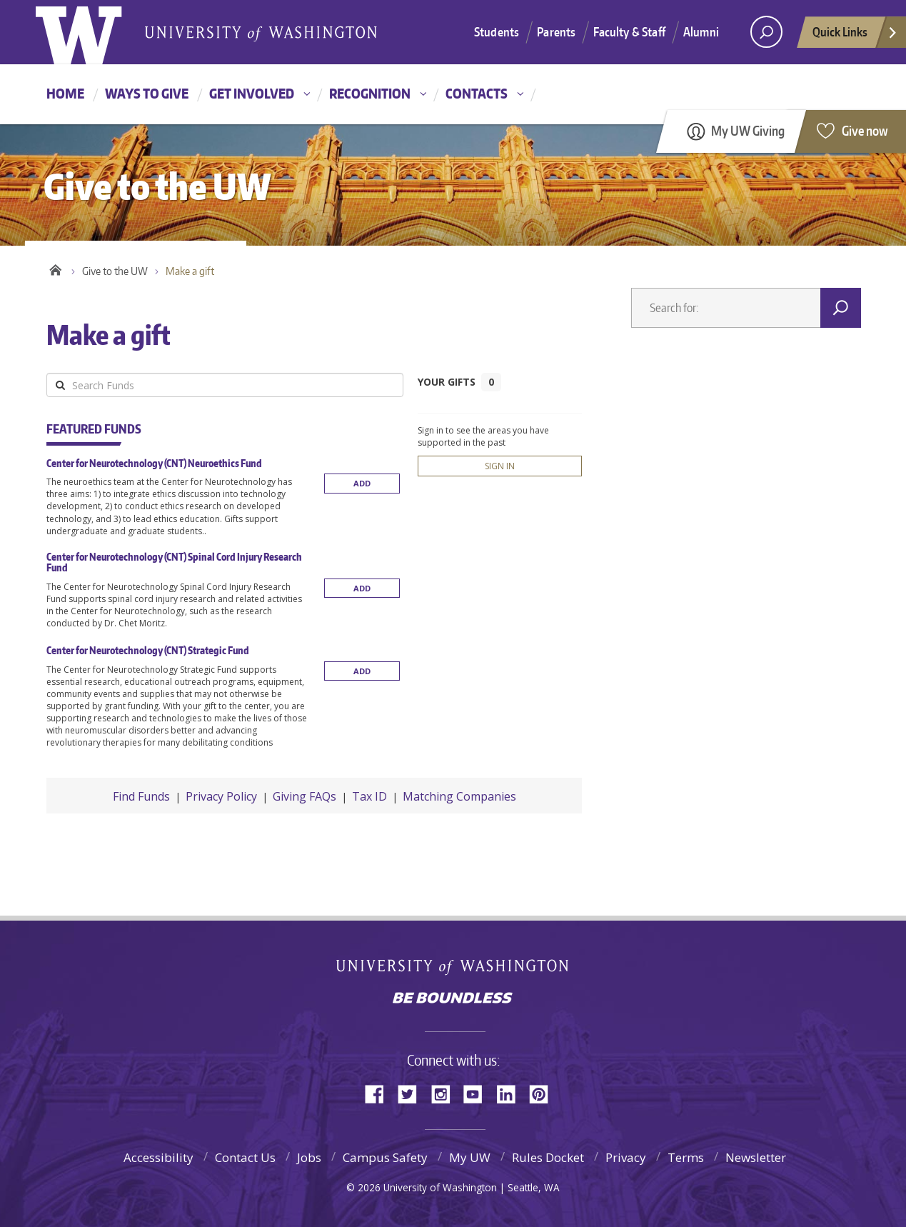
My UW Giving (748, 130)
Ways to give (146, 93)
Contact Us (245, 1157)
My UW (469, 1157)
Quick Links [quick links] (855, 36)
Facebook (380, 1093)
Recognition (370, 93)
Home (65, 93)
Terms (686, 1157)
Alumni (701, 31)
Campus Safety (385, 1157)
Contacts (477, 93)
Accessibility (158, 1157)
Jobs (309, 1157)
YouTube (478, 1093)
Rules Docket (548, 1157)
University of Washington (453, 966)
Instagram (445, 1093)
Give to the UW (115, 271)
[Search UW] (766, 32)
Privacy (625, 1157)
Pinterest (544, 1093)
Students (496, 31)
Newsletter (755, 1157)
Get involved (251, 93)
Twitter (413, 1093)
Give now (865, 130)
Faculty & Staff (629, 31)
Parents (556, 31)
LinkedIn (511, 1093)
